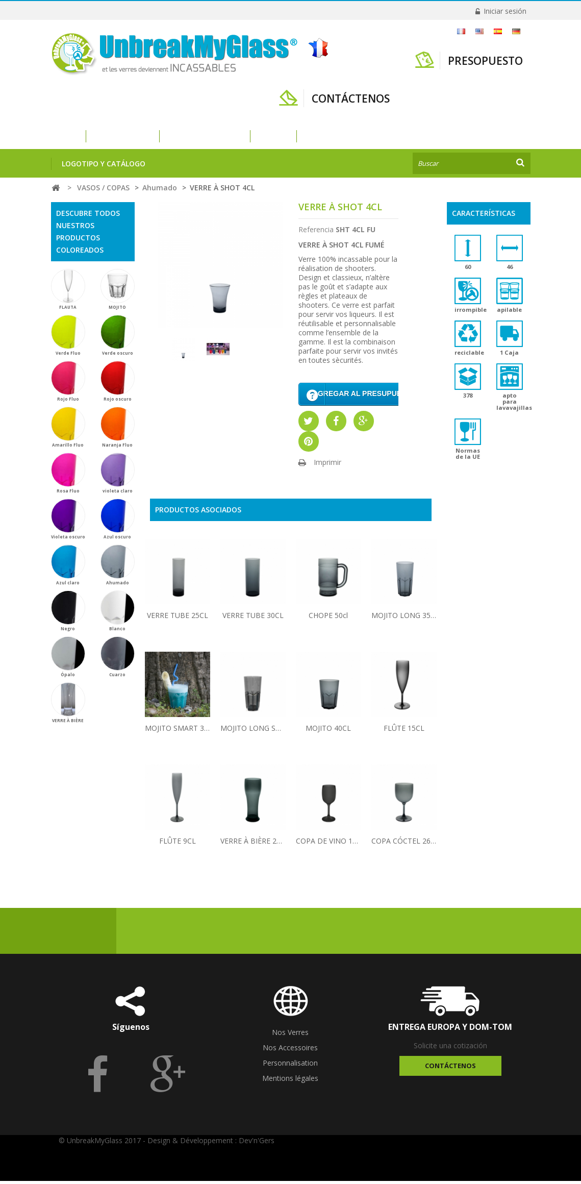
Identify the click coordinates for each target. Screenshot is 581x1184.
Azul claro (68, 565)
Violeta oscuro (68, 519)
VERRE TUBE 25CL (177, 618)
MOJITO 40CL (328, 731)
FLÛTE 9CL (177, 844)
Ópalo (68, 656)
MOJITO (117, 289)
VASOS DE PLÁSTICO (205, 136)
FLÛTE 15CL (404, 731)
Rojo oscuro (117, 381)
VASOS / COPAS (122, 136)
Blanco (117, 610)
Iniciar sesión (504, 11)
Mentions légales (290, 1081)
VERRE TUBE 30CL (253, 618)
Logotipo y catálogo (103, 163)
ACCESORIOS (329, 136)
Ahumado (117, 565)
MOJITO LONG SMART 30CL (253, 731)
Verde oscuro (117, 335)
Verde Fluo (68, 335)
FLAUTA (68, 289)
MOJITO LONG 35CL (404, 618)
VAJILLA (273, 136)
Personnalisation (290, 1066)
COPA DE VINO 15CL (328, 844)
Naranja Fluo (117, 427)
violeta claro (117, 473)
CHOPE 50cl (328, 618)
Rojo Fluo (68, 381)
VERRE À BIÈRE (68, 702)
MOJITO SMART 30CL (177, 731)
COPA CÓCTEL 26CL (404, 844)
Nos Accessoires (290, 1050)
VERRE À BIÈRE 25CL (253, 844)
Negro (68, 610)
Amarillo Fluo (68, 427)
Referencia (316, 229)
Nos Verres (290, 1035)
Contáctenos (450, 1068)
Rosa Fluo (68, 473)
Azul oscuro (117, 519)
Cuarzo (117, 656)
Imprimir (327, 465)
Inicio (62, 136)
